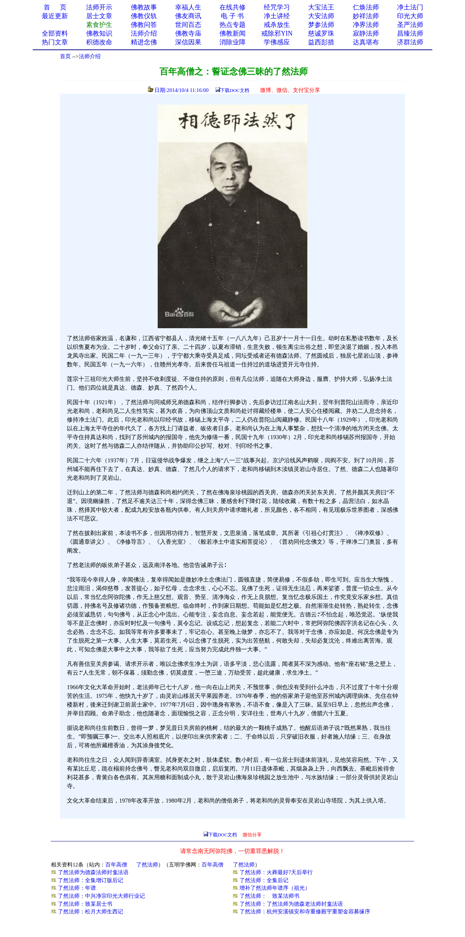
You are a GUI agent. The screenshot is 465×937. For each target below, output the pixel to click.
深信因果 (188, 42)
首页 (65, 56)
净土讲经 (277, 16)
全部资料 (55, 33)
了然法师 (147, 865)
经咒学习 (277, 7)
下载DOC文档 (234, 90)
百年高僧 (116, 865)
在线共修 (232, 7)
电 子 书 (232, 16)
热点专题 (232, 24)
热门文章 (55, 42)
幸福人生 (188, 7)
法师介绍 (90, 56)
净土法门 (410, 7)
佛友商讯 (188, 16)
